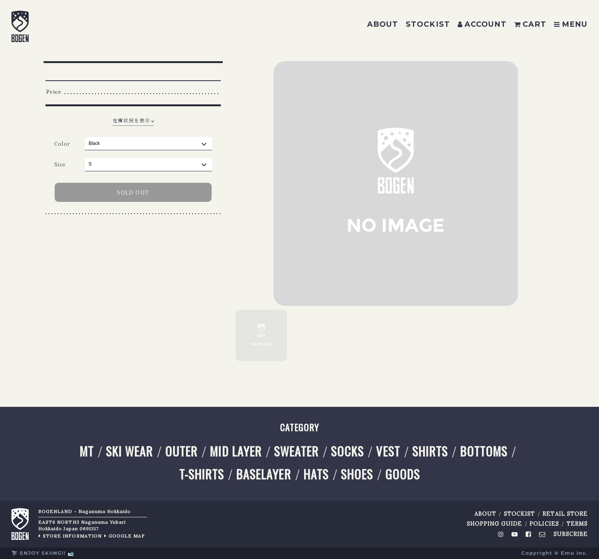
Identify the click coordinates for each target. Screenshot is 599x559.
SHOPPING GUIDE (494, 524)
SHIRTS (430, 451)
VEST (388, 451)
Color (62, 143)
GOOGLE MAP (126, 536)
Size (60, 164)
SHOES (357, 474)
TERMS (577, 524)
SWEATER (296, 451)
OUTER (181, 451)
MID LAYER (235, 451)
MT (86, 451)
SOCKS (347, 451)
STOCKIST (428, 24)
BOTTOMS (483, 451)
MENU (571, 24)
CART (530, 24)
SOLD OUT (133, 192)
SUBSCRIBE (571, 534)
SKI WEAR (129, 451)
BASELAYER (263, 474)
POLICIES (544, 524)
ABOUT (382, 24)
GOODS (402, 474)
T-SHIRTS (201, 474)
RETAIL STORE (565, 514)
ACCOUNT (482, 24)
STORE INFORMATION (72, 536)
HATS (316, 474)
